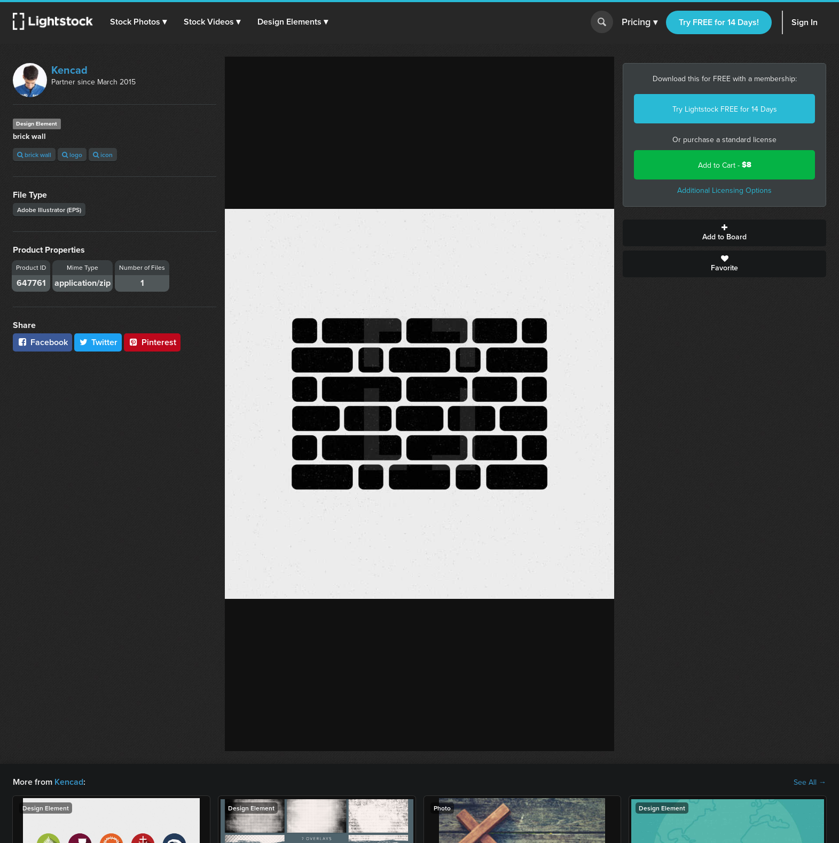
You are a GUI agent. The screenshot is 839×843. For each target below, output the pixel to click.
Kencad (69, 69)
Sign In (804, 22)
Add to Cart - (724, 164)
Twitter (98, 342)
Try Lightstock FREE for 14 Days (724, 109)
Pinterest (152, 342)
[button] (138, 22)
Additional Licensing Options (724, 190)
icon (103, 154)
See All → (810, 782)
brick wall (34, 154)
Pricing (639, 22)
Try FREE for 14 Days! (719, 22)
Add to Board (724, 233)
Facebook (42, 342)
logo (72, 154)
